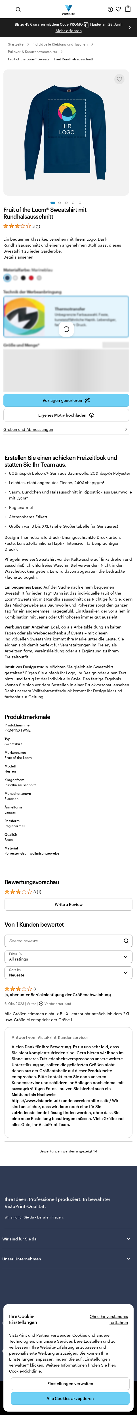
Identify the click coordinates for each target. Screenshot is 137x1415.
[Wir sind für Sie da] (110, 9)
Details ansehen (18, 257)
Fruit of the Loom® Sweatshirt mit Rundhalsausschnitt (50, 59)
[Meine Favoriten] (118, 9)
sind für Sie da (22, 1230)
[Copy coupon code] (86, 25)
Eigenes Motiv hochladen (66, 428)
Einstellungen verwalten (70, 1383)
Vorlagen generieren (66, 413)
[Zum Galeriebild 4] (73, 202)
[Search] (126, 954)
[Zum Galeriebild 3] (66, 202)
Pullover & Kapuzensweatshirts (32, 52)
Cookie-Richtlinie (25, 1371)
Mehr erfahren (69, 30)
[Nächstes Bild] (129, 27)
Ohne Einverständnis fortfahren (109, 1319)
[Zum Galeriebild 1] (52, 202)
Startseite (16, 44)
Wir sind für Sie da (66, 1251)
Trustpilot (10, 1293)
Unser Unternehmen (66, 1271)
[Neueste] (68, 985)
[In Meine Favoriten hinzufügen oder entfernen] (119, 79)
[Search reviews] (65, 954)
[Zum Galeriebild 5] (80, 202)
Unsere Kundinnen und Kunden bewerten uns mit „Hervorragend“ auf (66, 1299)
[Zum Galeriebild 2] (59, 202)
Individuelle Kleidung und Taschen (60, 44)
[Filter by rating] (68, 969)
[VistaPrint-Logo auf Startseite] (68, 9)
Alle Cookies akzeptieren (70, 1398)
